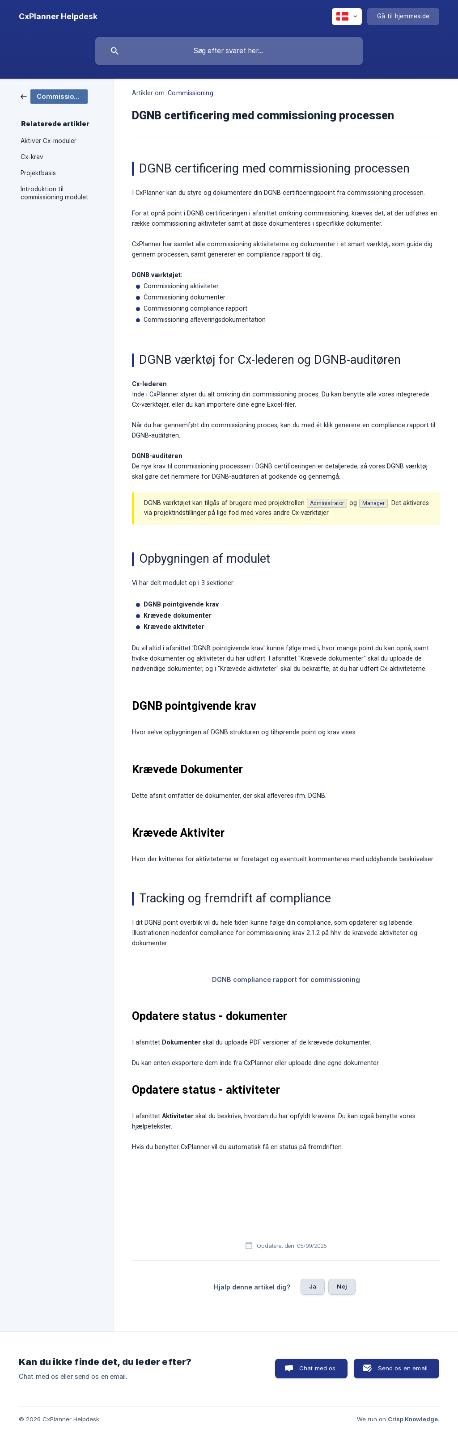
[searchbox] (229, 51)
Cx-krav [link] (32, 156)
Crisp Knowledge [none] (413, 1419)
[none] (58, 16)
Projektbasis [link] (38, 173)
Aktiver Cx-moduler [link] (48, 140)
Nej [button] (342, 1286)
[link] (54, 96)
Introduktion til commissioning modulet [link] (55, 193)
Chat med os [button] (317, 1368)
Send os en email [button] (403, 1368)
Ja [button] (312, 1286)
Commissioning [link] (190, 93)
